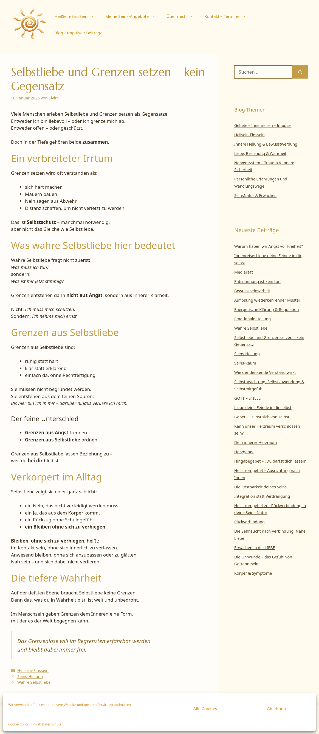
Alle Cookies (205, 708)
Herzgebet (244, 451)
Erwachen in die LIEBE (254, 547)
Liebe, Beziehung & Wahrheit (260, 153)
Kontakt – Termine (228, 16)
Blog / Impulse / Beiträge (78, 32)
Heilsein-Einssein (33, 670)
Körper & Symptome (253, 573)
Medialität (243, 272)
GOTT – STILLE (247, 398)
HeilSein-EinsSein (77, 16)
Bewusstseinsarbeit (252, 290)
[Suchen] (300, 72)
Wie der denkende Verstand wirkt (265, 372)
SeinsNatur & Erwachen (255, 195)
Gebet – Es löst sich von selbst (261, 416)
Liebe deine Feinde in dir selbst (263, 407)
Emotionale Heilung (252, 318)
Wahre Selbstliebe (33, 682)
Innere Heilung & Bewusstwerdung (265, 144)
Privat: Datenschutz (46, 724)
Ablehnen (276, 708)
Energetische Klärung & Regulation (266, 309)
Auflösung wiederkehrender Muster (267, 300)
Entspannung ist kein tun (257, 281)
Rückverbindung (249, 521)
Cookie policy (18, 724)
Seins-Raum (245, 363)
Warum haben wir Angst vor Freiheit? (268, 246)
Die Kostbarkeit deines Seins (260, 487)
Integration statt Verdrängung (262, 496)
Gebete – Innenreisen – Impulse (262, 125)
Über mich (182, 16)
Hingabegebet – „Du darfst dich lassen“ (270, 461)
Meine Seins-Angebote (133, 16)
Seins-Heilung (30, 676)
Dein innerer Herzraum (255, 442)
